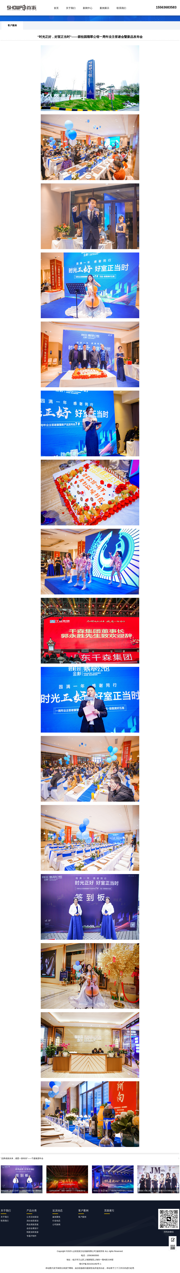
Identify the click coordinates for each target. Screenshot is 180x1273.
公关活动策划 (32, 1217)
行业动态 (56, 1221)
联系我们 (121, 8)
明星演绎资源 (32, 1232)
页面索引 (109, 1210)
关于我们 (71, 8)
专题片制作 (31, 1236)
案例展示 (104, 8)
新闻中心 (87, 8)
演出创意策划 (32, 1221)
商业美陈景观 (32, 1224)
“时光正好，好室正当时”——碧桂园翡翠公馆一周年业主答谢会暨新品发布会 (90, 37)
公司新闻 (56, 1224)
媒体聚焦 (56, 1217)
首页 (56, 8)
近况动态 (57, 1210)
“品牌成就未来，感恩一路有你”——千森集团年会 (22, 1158)
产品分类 (32, 1210)
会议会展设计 (32, 1228)
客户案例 (12, 25)
